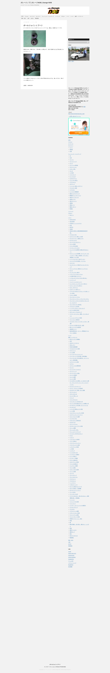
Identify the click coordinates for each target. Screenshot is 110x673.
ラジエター (72, 509)
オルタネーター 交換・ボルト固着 (77, 390)
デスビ (71, 435)
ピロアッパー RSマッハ (75, 289)
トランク (72, 437)
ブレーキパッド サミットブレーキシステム (79, 299)
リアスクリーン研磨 (74, 511)
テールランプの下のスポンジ (76, 433)
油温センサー (73, 199)
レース (72, 16)
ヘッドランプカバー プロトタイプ (77, 308)
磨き (71, 533)
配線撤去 (72, 537)
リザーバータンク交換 (75, 513)
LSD (71, 157)
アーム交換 (72, 352)
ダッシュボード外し (74, 430)
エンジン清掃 (73, 379)
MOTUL (71, 227)
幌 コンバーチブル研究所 (75, 327)
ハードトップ (73, 280)
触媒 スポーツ (73, 206)
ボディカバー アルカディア (76, 312)
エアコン (72, 363)
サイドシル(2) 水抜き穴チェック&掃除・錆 (79, 403)
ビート (71, 147)
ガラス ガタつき (73, 394)
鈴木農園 (70, 566)
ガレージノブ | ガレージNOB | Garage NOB (36, 2)
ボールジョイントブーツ (75, 490)
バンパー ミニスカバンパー (76, 282)
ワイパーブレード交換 (75, 516)
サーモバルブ (73, 407)
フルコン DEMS (73, 295)
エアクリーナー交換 (74, 362)
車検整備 (37, 18)
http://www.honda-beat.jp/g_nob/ (76, 113)
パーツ (67, 16)
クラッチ (72, 397)
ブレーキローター (74, 477)
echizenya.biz (71, 555)
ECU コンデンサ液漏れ (75, 339)
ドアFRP (72, 172)
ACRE (69, 551)
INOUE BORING (72, 557)
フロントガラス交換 (74, 469)
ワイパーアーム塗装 (74, 515)
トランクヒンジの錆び (75, 439)
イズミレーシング (72, 563)
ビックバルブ (73, 176)
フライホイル (73, 182)
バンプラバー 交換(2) (74, 454)
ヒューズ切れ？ (73, 456)
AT (70, 155)
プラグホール (73, 481)
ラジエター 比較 (73, 188)
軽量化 (71, 208)
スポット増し (73, 169)
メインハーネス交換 (74, 501)
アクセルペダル (73, 234)
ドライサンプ (73, 174)
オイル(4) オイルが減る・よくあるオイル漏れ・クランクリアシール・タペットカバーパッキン (79, 382)
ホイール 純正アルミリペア (76, 486)
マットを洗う (73, 492)
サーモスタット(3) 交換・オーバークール (79, 405)
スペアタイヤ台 (73, 418)
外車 (71, 151)
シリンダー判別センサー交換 (76, 409)
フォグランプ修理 (74, 465)
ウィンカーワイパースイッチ (76, 354)
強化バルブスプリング (75, 193)
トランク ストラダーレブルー (76, 274)
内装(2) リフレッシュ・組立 (76, 518)
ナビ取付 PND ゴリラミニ (75, 276)
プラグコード (73, 479)
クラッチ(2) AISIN (74, 246)
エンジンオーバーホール (75, 369)
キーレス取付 (73, 244)
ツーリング (57, 16)
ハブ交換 (72, 448)
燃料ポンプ (72, 532)
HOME (24, 22)
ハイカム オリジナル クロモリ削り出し (78, 278)
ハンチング (72, 450)
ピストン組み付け (74, 460)
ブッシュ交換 (73, 471)
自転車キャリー (73, 329)
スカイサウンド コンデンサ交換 (77, 413)
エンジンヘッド (73, 161)
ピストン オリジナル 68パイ (76, 285)
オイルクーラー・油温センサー (77, 238)
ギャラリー (38, 16)
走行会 (32, 18)
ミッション (72, 499)
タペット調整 (73, 428)
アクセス (26, 16)
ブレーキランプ (73, 475)
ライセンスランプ (74, 507)
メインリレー (73, 503)
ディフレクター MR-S (74, 272)
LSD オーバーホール (74, 343)
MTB (22, 16)
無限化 (71, 203)
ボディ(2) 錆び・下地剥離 (75, 488)
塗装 (71, 520)
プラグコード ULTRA (74, 306)
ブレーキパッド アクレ (75, 297)
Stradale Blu (71, 559)
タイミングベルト (74, 424)
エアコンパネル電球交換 (75, 365)
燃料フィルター (73, 530)
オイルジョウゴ (73, 240)
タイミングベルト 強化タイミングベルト (79, 268)
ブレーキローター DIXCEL (75, 304)
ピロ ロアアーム (74, 287)
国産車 (71, 149)
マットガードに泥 (74, 494)
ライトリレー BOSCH (74, 319)
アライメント (73, 350)
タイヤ (71, 270)
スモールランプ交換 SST (75, 420)
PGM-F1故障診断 (73, 346)
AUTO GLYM (72, 219)
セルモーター (73, 422)
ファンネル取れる (74, 464)
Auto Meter (72, 221)
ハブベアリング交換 (74, 447)
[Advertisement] (78, 29)
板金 (71, 528)
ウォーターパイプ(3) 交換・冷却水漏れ (78, 356)
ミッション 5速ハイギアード (76, 186)
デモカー (63, 16)
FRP (71, 341)
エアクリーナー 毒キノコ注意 (76, 236)
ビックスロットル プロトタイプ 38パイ (78, 283)
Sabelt (71, 229)
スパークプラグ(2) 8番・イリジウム (78, 261)
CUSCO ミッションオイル (75, 223)
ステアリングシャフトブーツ (76, 414)
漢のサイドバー (73, 201)
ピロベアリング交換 (74, 462)
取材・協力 (23, 18)
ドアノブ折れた (73, 441)
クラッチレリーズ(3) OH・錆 (76, 401)
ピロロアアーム (73, 178)
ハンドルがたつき (74, 452)
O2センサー (72, 345)
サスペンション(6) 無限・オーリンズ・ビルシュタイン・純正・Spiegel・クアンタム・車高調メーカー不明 (79, 255)
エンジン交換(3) (73, 375)
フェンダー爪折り (74, 180)
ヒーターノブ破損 (74, 458)
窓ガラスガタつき (74, 535)
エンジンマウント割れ (75, 373)
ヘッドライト (73, 482)
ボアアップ (72, 184)
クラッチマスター (74, 399)
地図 (84, 106)
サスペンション (73, 167)
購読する (71, 39)
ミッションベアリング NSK (76, 317)
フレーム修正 (73, 467)
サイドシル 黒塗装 (74, 165)
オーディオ (32, 16)
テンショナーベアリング (75, 431)
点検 (28, 18)
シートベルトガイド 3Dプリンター (77, 259)
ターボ (71, 171)
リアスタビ (72, 189)
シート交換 (72, 411)
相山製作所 (70, 564)
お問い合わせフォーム (75, 116)
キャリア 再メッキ (74, 396)
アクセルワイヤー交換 (75, 348)
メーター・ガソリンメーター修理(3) (78, 505)
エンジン (72, 159)
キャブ (71, 163)
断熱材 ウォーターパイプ (75, 195)
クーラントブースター (75, 248)
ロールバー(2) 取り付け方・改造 (77, 325)
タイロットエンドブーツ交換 (76, 426)
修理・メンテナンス (79, 16)
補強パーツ (72, 205)
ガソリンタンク (73, 392)
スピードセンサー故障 (75, 416)
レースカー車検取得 (74, 191)
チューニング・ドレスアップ (48, 16)
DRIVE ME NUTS (72, 553)
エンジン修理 (73, 377)
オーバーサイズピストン (75, 242)
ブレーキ (72, 473)
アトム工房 (70, 561)
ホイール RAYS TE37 (74, 310)
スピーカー (72, 263)
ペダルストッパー (74, 484)
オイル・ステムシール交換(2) (76, 388)
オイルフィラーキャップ (75, 386)
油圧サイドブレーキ (74, 197)
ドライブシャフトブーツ (75, 443)
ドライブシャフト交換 (75, 445)
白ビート (72, 215)
